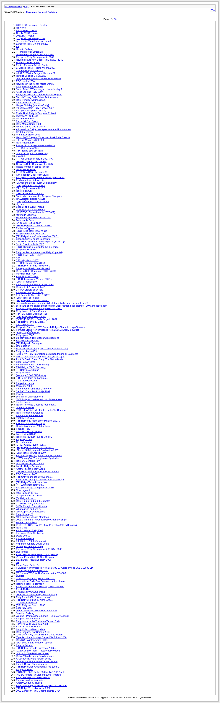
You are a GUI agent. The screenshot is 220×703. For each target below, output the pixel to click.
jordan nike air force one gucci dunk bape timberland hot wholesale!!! (52, 303)
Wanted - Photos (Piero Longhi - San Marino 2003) (42, 616)
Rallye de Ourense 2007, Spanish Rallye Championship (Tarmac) (50, 327)
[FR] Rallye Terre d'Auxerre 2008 (33, 688)
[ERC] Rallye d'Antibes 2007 (31, 452)
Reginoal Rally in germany (30, 584)
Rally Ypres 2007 (25, 335)
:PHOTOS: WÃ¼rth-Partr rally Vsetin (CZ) (38, 471)
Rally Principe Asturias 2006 (31, 100)
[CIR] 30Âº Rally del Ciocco (30, 185)
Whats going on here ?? (28, 509)
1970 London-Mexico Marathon (32, 517)
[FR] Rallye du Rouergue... (30, 343)
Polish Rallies (23, 589)
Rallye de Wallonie (26, 249)
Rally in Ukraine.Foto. (27, 351)
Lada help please (25, 324)
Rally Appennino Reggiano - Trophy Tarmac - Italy (42, 348)
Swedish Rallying (25, 613)
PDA (213, 10)
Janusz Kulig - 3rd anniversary (32, 153)
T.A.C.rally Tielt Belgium (28, 223)
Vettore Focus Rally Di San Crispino (35, 557)
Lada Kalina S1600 (26, 434)
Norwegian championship (29, 546)
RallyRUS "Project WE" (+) (30, 292)
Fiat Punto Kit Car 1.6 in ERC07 (33, 295)
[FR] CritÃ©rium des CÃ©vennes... (34, 477)
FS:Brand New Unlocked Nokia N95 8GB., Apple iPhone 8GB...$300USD (54, 567)
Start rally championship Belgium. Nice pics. (39, 196)
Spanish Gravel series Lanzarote (33, 239)
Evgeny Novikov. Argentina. (30, 680)
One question (23, 346)
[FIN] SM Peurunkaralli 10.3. (31, 188)
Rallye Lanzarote (25, 383)
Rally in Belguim (24, 645)
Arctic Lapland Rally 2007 (29, 92)
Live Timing (22, 551)
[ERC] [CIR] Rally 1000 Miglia (31, 231)
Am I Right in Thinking (27, 276)
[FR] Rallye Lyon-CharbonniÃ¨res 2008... (37, 666)
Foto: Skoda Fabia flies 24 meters (33, 388)
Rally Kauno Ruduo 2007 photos (33, 501)
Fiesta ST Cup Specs (27, 121)
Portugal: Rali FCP (26, 273)
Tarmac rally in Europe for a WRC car (35, 578)
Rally (26, 6)
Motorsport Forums (13, 6)
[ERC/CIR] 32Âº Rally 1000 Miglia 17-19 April (40, 672)
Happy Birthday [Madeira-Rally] (32, 105)
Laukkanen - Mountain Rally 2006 (33, 559)
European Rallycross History (31, 110)
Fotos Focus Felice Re (28, 565)
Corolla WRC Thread (27, 33)
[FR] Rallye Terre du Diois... (30, 321)
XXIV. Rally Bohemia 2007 (30, 193)
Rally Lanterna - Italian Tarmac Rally (35, 284)
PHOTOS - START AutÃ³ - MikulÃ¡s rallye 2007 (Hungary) (46, 525)
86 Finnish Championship (29, 396)
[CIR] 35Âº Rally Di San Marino (32, 201)
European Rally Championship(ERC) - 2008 (39, 549)
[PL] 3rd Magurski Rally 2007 (31, 140)
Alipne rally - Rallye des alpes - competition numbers (43, 129)
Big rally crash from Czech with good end (37, 338)
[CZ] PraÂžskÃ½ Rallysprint (30, 38)
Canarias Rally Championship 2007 (34, 164)
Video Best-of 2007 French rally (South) (37, 554)
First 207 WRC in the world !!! (31, 172)
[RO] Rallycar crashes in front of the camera (39, 399)
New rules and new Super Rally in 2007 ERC (39, 59)
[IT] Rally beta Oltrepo (27, 370)
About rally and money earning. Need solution (40, 586)
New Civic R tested (26, 169)
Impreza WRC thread (27, 116)
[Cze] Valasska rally (26, 602)
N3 (17, 562)
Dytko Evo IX (23, 535)
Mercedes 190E (24, 386)
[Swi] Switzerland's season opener (34, 642)
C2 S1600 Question (26, 380)
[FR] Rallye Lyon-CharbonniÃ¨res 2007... (37, 236)
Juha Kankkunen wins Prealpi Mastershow (38, 78)
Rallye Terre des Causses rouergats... (36, 404)
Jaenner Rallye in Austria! (29, 70)
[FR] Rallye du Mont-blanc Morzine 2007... (38, 420)
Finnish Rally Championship (30, 592)
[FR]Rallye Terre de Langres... (32, 378)
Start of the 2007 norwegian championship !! (39, 89)
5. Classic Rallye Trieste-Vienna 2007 (35, 67)
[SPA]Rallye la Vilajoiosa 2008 (32, 624)
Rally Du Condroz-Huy (28, 461)
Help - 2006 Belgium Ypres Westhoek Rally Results (43, 137)
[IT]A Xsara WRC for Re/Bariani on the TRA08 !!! (41, 573)
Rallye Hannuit (24, 190)
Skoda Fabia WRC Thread (30, 207)
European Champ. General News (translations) (40, 177)
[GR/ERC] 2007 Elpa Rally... (31, 444)
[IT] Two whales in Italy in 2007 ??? (34, 158)
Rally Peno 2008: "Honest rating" (33, 597)
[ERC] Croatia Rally (26, 281)
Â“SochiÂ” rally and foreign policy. (33, 658)
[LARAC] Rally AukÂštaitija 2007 (33, 391)
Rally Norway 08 (24, 514)
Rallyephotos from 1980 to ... (31, 233)
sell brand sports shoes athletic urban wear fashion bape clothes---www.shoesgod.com (61, 305)
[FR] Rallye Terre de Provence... (33, 265)
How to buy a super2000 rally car (33, 426)
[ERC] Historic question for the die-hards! (37, 247)
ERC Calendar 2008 (26, 474)
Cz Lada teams (24, 442)
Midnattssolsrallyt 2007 (28, 134)
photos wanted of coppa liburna (32, 166)
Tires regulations (24, 490)
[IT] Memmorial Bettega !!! (29, 51)
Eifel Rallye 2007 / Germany (31, 367)
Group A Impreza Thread (29, 495)
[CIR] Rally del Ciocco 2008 (30, 605)
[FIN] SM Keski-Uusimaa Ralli (31, 313)
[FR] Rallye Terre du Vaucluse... (32, 482)
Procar (19, 394)
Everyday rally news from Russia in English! (39, 94)
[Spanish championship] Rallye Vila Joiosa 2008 (41, 637)
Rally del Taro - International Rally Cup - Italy (39, 252)
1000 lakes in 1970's (27, 493)
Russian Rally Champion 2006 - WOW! (36, 271)
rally (18, 257)
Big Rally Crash (24, 439)
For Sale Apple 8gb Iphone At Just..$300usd (39, 455)
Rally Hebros (23, 372)
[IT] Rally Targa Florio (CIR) (30, 263)
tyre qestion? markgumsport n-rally (34, 41)
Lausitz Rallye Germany (28, 466)
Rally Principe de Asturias (29, 412)
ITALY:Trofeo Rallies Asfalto (30, 198)
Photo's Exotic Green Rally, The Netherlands (39, 359)
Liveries (20, 575)
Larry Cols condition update (30, 629)
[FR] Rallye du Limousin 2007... (32, 300)
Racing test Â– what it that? (30, 287)
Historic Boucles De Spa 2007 (32, 76)
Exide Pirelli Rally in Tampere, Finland (36, 113)
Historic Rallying (24, 49)
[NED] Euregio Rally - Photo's (31, 506)
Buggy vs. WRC (24, 669)
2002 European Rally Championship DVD (38, 690)
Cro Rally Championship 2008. (32, 570)
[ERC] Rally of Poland (27, 297)
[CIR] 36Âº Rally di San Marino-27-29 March (39, 634)
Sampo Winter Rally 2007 (29, 86)
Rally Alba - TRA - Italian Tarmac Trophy (37, 661)
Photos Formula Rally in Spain (32, 65)
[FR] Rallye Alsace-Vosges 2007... (34, 279)
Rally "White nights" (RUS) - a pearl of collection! (41, 685)
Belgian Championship (28, 618)
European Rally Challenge (30, 533)
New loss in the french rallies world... (35, 84)
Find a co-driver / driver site (30, 180)
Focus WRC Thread (26, 30)
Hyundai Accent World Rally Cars (33, 217)
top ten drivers (23, 402)
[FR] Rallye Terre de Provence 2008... (36, 648)
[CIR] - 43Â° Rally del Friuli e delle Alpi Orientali (41, 410)
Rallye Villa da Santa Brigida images (35, 656)
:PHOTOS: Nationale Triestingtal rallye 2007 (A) (41, 241)
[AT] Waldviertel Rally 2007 (30, 485)
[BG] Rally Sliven (25, 418)
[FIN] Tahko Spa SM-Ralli (29, 150)
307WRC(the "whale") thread (31, 161)
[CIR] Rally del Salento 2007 (31, 316)
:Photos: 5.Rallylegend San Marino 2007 (37, 450)
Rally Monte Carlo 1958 (28, 124)
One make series (25, 407)
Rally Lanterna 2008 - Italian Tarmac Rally (38, 621)
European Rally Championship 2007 (35, 57)
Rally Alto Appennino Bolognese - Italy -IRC (39, 308)
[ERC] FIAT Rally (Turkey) (29, 255)
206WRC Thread (25, 35)
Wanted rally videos (26, 522)
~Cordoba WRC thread (28, 62)
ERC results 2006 (25, 81)
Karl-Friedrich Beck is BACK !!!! (32, 174)
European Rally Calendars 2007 (33, 43)
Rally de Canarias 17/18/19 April (33, 677)
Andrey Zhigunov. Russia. (29, 682)
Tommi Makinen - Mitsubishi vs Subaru (36, 610)
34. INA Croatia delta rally (29, 289)
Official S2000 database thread (32, 653)
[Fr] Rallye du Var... (26, 498)
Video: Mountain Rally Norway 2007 (35, 108)
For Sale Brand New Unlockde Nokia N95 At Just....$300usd (47, 330)
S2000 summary (24, 132)
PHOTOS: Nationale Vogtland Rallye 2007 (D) (40, 356)
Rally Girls (21, 527)
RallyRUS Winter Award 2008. (32, 640)
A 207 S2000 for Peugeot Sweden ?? (35, 73)
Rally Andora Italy (25, 142)
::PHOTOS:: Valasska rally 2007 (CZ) (35, 212)
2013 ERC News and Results (31, 25)
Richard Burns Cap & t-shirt (30, 126)
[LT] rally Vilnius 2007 (27, 260)
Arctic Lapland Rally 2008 (29, 530)
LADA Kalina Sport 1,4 (28, 102)
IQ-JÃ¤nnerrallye (25, 538)
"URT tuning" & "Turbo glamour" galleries (37, 458)
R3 (17, 46)
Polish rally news (25, 118)
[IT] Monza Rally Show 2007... (32, 503)
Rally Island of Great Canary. (31, 311)
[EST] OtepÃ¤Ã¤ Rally (28, 332)
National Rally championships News (35, 54)
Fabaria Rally (23, 428)
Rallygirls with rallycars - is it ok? (33, 268)
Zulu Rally (21, 156)
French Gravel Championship (31, 664)
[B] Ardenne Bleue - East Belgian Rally (36, 182)
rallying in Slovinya (26, 215)
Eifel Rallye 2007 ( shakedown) (32, 364)
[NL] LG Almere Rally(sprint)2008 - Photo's (38, 674)
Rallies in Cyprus (25, 228)
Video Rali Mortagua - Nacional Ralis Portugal (40, 479)
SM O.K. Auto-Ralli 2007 (29, 626)
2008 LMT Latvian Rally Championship (36, 594)
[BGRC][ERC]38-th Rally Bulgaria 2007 (36, 319)
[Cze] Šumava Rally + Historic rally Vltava (38, 650)
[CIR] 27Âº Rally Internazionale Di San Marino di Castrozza (47, 354)
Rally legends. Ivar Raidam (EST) (33, 632)
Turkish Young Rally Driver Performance (37, 97)
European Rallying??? (27, 340)
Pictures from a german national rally (35, 145)
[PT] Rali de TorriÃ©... (27, 148)
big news (20, 204)
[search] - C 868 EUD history (31, 375)
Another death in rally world (30, 469)
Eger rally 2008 (24, 608)
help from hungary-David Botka (32, 543)
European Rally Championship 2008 (35, 487)
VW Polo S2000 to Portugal (30, 423)
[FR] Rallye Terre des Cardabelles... (35, 447)
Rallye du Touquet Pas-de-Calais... (34, 436)
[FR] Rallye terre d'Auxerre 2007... (34, 225)
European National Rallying (41, 12)
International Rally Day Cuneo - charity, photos (40, 581)
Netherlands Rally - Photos (30, 463)
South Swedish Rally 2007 (30, 244)
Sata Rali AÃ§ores (25, 362)
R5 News (21, 27)
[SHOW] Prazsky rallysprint (30, 511)
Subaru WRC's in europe (29, 431)
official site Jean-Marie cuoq (30, 209)
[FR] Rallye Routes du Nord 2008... (34, 600)
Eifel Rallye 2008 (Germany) (31, 541)
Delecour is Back (25, 220)
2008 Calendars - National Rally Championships (41, 519)
